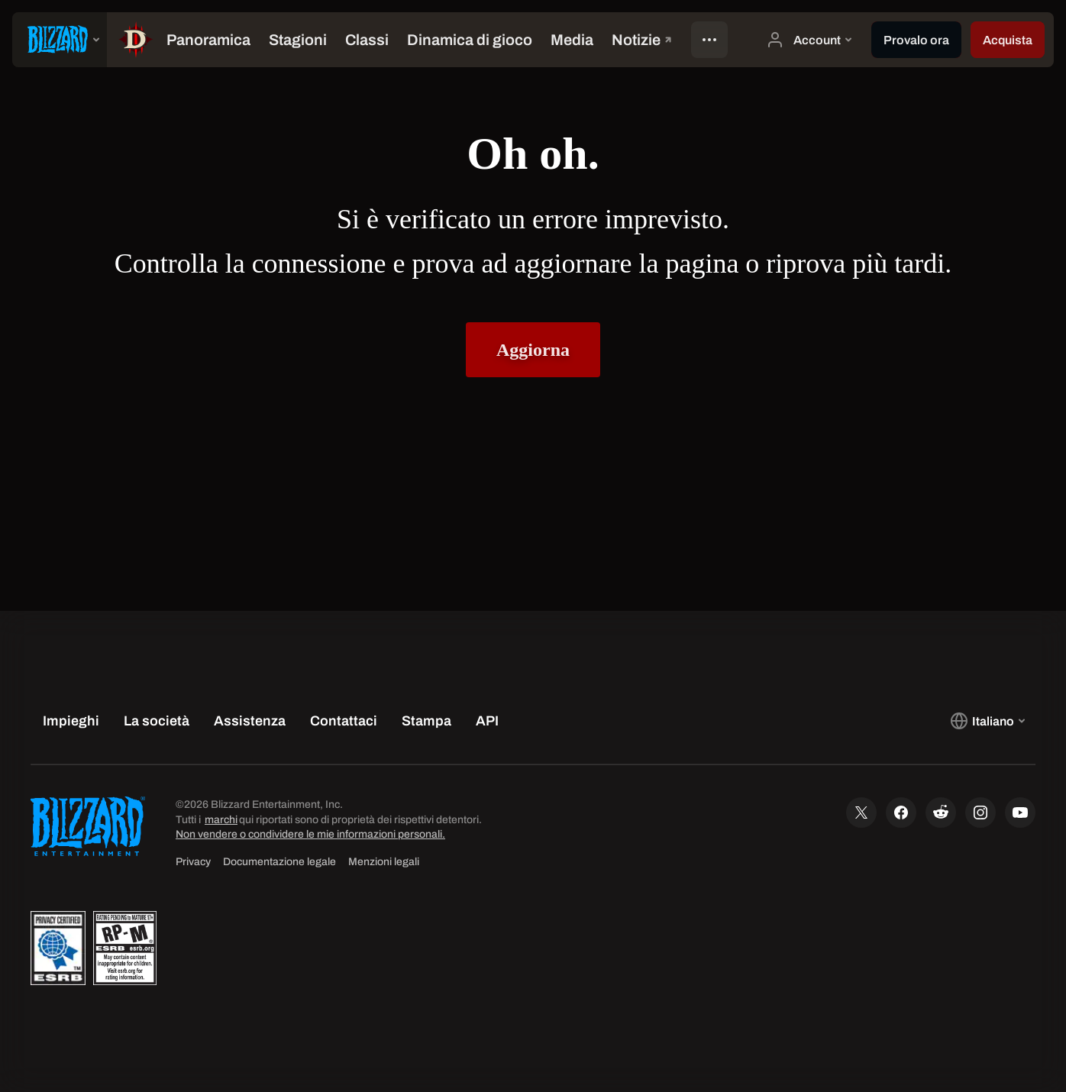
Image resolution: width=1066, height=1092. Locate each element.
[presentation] (59, 39)
